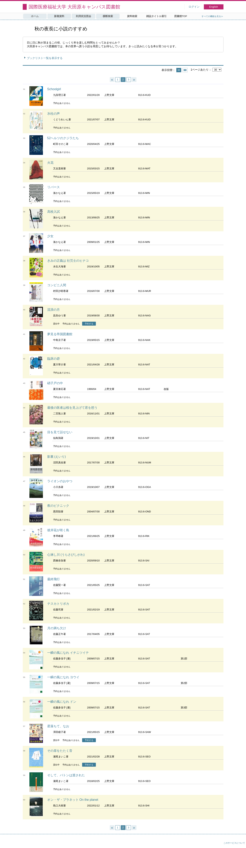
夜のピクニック (58, 505)
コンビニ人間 (56, 285)
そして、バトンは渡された (66, 775)
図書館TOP (180, 16)
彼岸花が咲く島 (58, 530)
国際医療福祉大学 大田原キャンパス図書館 (74, 6)
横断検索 (108, 16)
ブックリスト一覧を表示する (45, 58)
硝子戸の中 (55, 383)
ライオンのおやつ (59, 481)
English (213, 6)
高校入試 (53, 211)
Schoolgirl (54, 89)
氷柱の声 (53, 113)
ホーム (35, 16)
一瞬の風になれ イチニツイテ (68, 652)
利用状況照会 (83, 16)
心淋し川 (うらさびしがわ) (66, 554)
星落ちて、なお (58, 726)
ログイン (194, 6)
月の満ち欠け (56, 628)
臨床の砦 (53, 358)
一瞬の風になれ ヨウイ (63, 677)
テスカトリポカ (58, 603)
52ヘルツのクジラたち (63, 138)
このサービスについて (234, 843)
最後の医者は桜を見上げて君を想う (72, 407)
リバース (53, 187)
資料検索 (132, 16)
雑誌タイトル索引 (156, 16)
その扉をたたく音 (59, 750)
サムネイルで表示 (185, 70)
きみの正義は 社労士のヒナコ (68, 260)
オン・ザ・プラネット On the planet (72, 799)
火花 (50, 162)
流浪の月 (53, 309)
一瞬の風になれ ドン (61, 701)
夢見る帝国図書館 (59, 334)
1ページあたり (200, 69)
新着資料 (59, 16)
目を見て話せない (59, 432)
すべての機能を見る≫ (212, 16)
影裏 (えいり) (56, 456)
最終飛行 (53, 579)
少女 (50, 236)
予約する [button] (89, 323)
